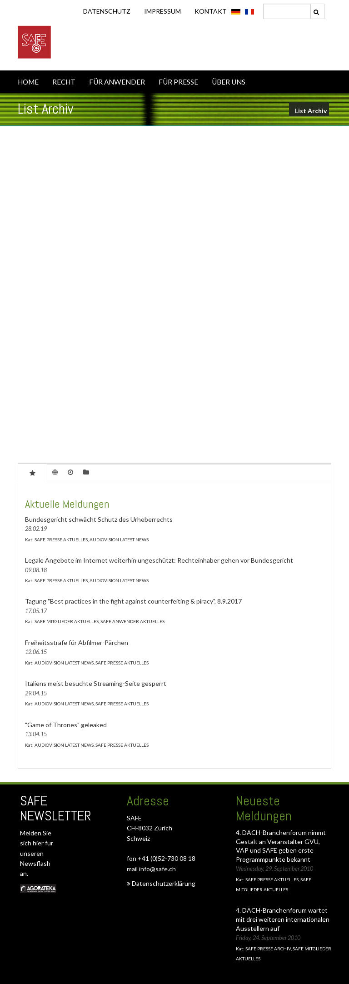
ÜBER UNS (228, 82)
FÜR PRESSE (178, 82)
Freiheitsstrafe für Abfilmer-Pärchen (76, 642)
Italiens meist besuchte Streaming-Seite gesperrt (95, 683)
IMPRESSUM (162, 11)
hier (39, 843)
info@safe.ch (157, 869)
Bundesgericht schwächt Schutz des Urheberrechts (99, 519)
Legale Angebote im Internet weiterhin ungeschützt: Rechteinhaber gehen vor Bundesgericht (159, 560)
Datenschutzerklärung (161, 883)
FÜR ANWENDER (117, 82)
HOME (28, 82)
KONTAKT (210, 11)
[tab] (32, 473)
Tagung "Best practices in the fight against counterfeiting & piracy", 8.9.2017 (133, 601)
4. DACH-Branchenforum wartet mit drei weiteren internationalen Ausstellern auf (282, 919)
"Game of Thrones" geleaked (66, 725)
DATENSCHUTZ (106, 11)
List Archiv (311, 111)
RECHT (63, 82)
